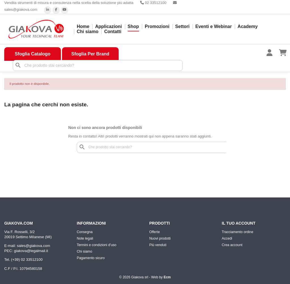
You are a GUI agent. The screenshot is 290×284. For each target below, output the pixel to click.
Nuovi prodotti (160, 238)
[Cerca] (98, 65)
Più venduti (158, 245)
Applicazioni (108, 26)
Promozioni (157, 26)
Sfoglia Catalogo (32, 53)
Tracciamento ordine (237, 232)
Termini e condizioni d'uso (96, 245)
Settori (182, 26)
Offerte (154, 232)
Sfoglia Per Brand (90, 53)
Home (83, 26)
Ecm (167, 277)
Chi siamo (87, 31)
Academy (248, 26)
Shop (133, 26)
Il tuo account (238, 223)
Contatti (112, 31)
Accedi (227, 238)
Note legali (85, 238)
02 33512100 (153, 3)
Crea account (232, 245)
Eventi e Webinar (213, 26)
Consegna (85, 232)
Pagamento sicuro (91, 258)
